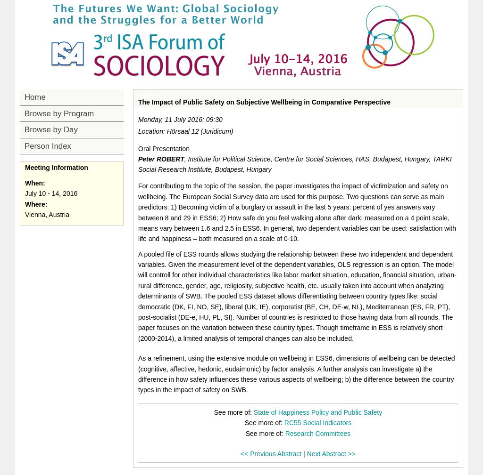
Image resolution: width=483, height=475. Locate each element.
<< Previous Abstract (271, 454)
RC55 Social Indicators (317, 423)
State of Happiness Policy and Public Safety (318, 412)
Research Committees (318, 433)
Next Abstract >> (331, 454)
